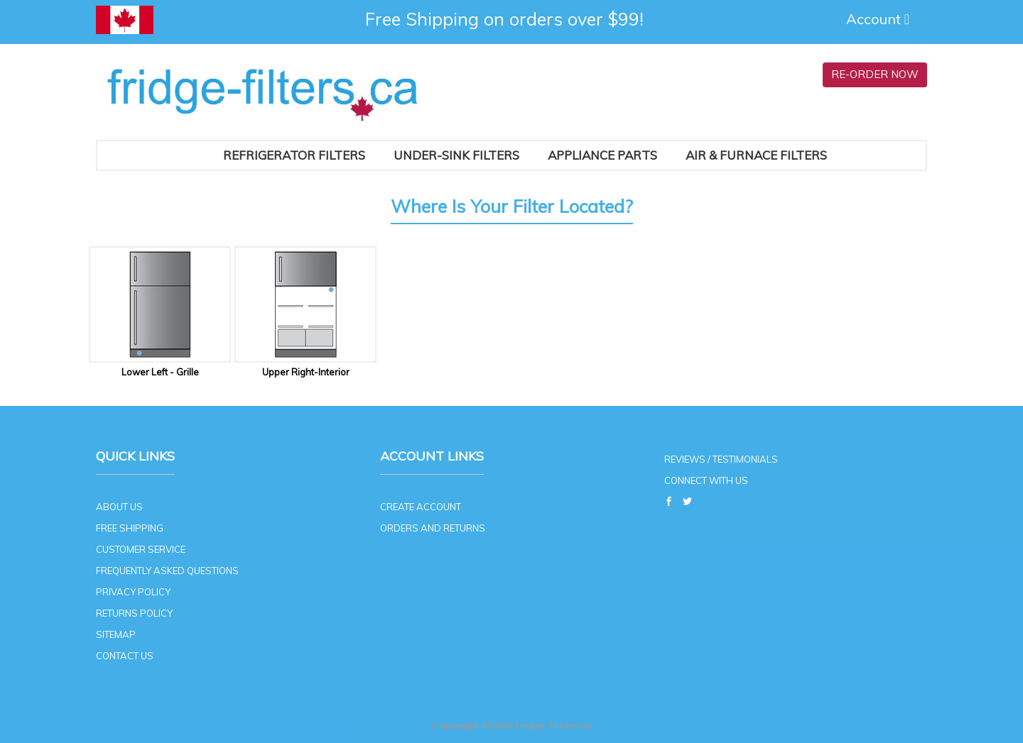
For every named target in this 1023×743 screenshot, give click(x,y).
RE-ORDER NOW (875, 74)
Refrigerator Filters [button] (294, 155)
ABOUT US (119, 506)
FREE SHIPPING (129, 528)
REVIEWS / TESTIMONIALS (721, 459)
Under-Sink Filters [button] (456, 155)
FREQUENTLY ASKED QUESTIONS (167, 570)
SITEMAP (116, 634)
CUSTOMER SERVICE (140, 549)
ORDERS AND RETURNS (432, 528)
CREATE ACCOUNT (420, 506)
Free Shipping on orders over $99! (504, 19)
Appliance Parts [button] (602, 155)
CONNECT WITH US (706, 480)
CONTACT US (124, 655)
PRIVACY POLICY (133, 592)
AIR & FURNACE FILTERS (756, 155)
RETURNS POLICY (134, 613)
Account (879, 19)
